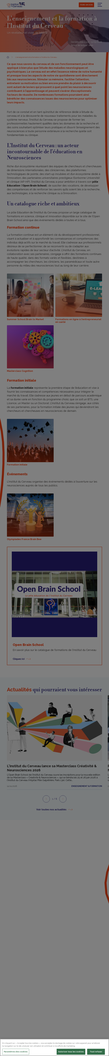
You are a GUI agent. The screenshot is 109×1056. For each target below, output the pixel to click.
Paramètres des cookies (16, 1052)
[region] (54, 1047)
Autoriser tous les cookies (71, 1052)
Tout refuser (96, 1052)
